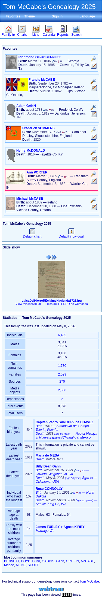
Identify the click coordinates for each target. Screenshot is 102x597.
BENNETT (11, 561)
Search (76, 35)
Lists (35, 35)
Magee (9, 565)
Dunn (36, 561)
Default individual (71, 234)
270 (62, 381)
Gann (60, 561)
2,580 (62, 390)
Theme (29, 16)
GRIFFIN (72, 561)
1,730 (62, 366)
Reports (63, 35)
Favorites (13, 16)
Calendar (49, 35)
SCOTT (33, 565)
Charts (22, 35)
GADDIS (48, 561)
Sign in (57, 16)
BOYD (25, 561)
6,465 (62, 335)
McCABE (87, 561)
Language (87, 16)
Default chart (32, 234)
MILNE (21, 565)
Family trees (8, 35)
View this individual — (52, 303)
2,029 (62, 374)
